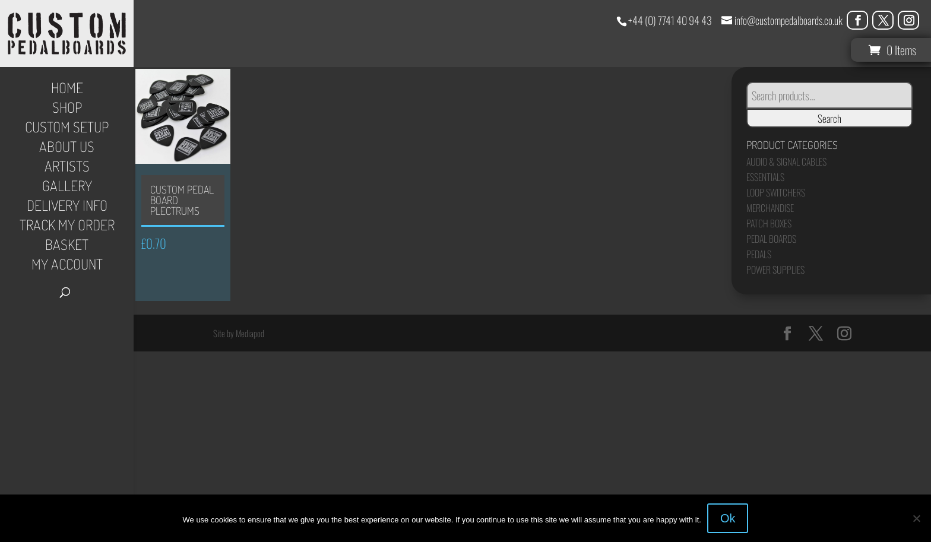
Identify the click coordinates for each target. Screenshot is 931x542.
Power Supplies (775, 269)
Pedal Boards (771, 239)
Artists (67, 168)
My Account (67, 266)
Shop (67, 109)
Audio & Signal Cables (786, 161)
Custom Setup (67, 129)
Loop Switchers (775, 192)
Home (67, 90)
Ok (728, 518)
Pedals (758, 254)
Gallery (67, 188)
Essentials (765, 177)
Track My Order (67, 227)
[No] (916, 518)
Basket (66, 246)
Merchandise (770, 208)
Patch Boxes (768, 223)
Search (829, 118)
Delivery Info (67, 207)
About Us (66, 149)
